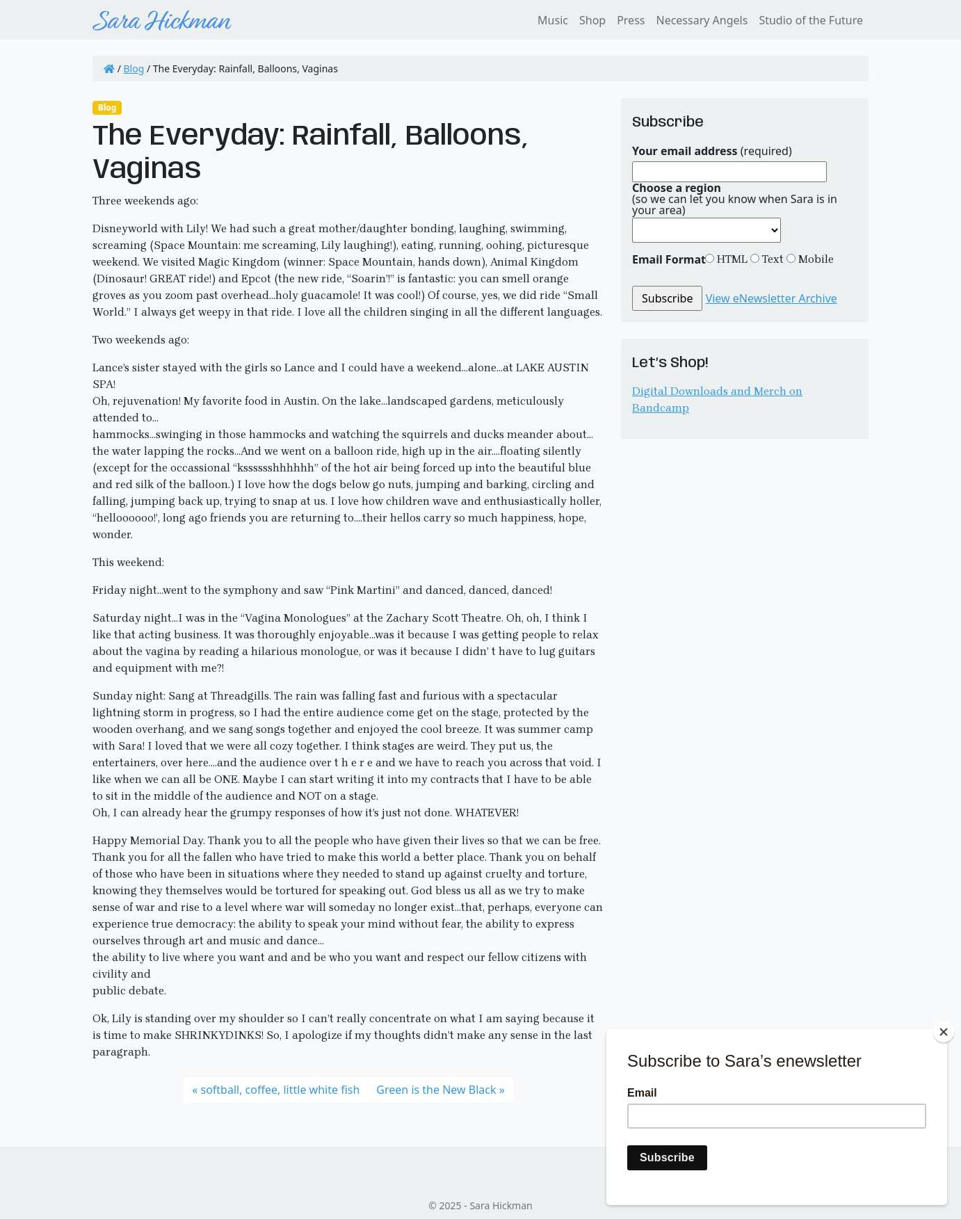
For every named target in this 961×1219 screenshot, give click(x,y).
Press (631, 20)
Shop (592, 20)
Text (771, 259)
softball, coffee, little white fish (280, 1089)
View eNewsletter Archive (771, 298)
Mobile (815, 259)
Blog (134, 68)
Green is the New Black (436, 1089)
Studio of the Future (811, 20)
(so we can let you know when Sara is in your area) (734, 199)
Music (553, 20)
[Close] (943, 1032)
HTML (731, 259)
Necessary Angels (702, 20)
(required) (712, 151)
